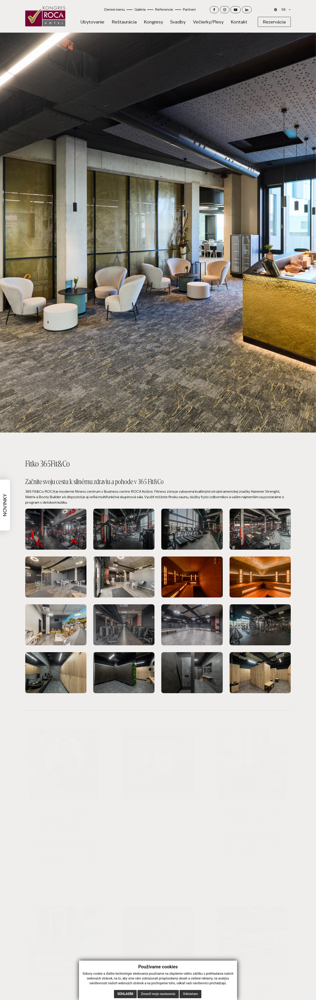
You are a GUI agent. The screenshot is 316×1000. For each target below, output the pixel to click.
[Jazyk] (285, 10)
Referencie (164, 9)
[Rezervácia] (274, 22)
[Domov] (45, 16)
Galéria (140, 9)
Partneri (189, 9)
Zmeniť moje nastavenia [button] (158, 994)
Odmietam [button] (190, 994)
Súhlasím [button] (125, 994)
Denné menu (114, 9)
